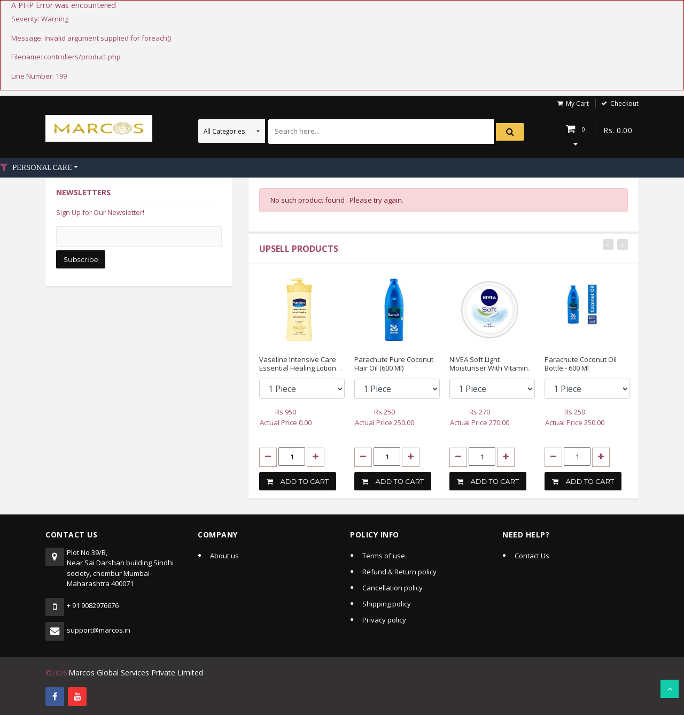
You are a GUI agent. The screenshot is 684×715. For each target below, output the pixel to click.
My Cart (577, 103)
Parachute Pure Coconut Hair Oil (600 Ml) (393, 364)
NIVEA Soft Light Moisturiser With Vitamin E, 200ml (492, 368)
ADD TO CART (298, 480)
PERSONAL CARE (41, 167)
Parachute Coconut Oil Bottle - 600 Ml (581, 364)
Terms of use (383, 555)
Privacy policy (384, 619)
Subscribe (81, 259)
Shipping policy (386, 603)
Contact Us (532, 555)
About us (224, 555)
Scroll (669, 689)
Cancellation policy (392, 587)
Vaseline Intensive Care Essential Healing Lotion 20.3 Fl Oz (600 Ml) (297, 368)
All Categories (225, 131)
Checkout (624, 103)
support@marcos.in (98, 629)
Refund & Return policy (399, 571)
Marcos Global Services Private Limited (131, 671)
